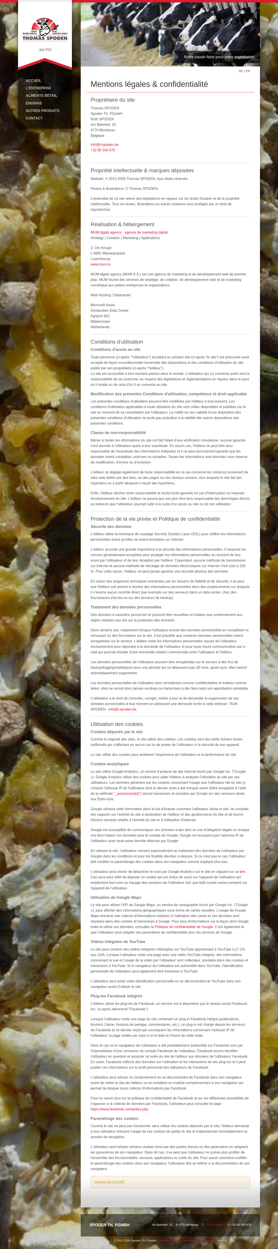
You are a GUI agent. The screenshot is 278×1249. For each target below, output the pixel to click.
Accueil (33, 80)
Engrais (34, 103)
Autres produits (42, 111)
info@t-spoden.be (105, 144)
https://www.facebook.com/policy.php (119, 1109)
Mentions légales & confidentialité (180, 1240)
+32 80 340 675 (103, 150)
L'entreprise (38, 88)
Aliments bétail (41, 95)
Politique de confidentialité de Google (184, 927)
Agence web (209, 1240)
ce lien (240, 871)
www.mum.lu (101, 264)
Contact (34, 118)
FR (248, 71)
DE (241, 71)
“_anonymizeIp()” (127, 793)
